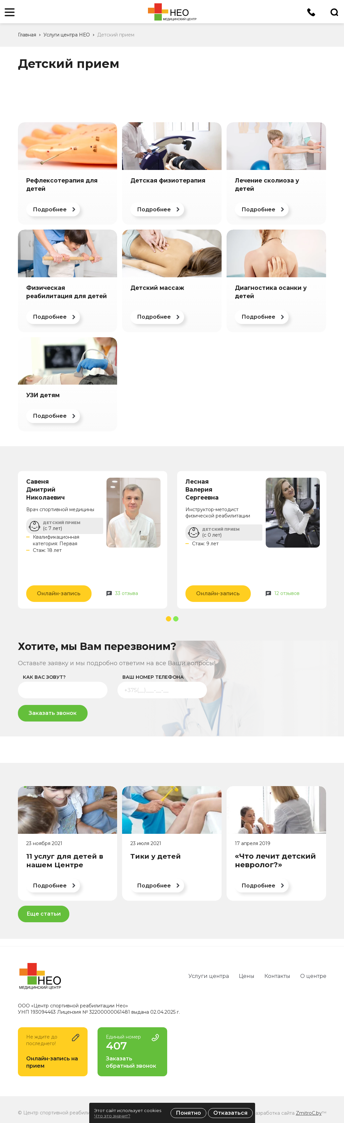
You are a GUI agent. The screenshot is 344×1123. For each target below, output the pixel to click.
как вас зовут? (44, 677)
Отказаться (230, 1113)
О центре (313, 976)
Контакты (277, 976)
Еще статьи (44, 914)
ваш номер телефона (153, 677)
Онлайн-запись (59, 593)
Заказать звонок (53, 713)
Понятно (188, 1113)
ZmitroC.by (309, 1113)
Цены (246, 976)
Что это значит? (112, 1115)
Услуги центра (208, 976)
